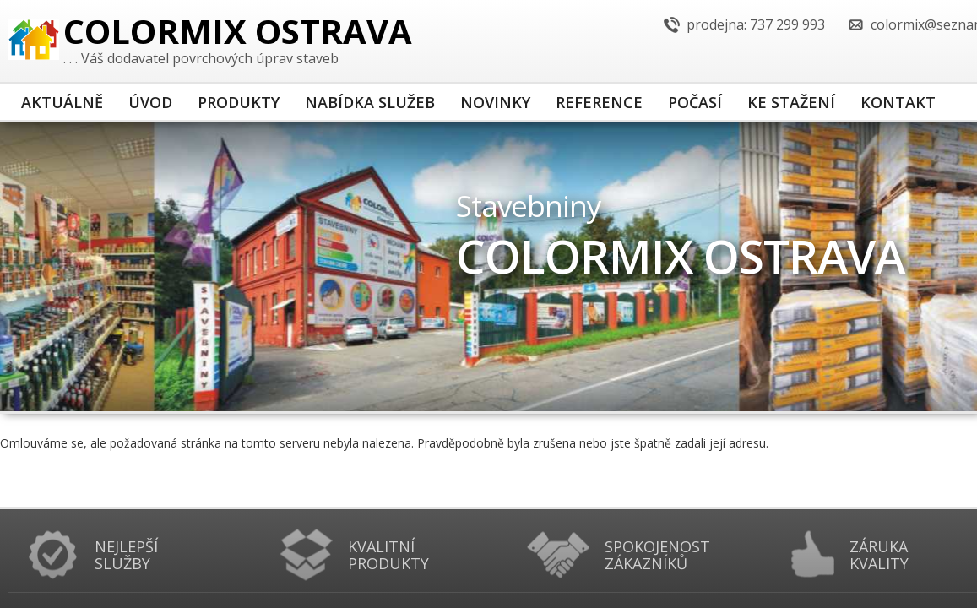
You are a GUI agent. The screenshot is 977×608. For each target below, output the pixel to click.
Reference (599, 102)
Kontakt (898, 102)
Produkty (239, 102)
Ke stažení (791, 102)
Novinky (495, 102)
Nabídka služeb (370, 102)
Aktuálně (62, 102)
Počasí (695, 102)
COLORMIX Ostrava (237, 34)
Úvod (150, 102)
